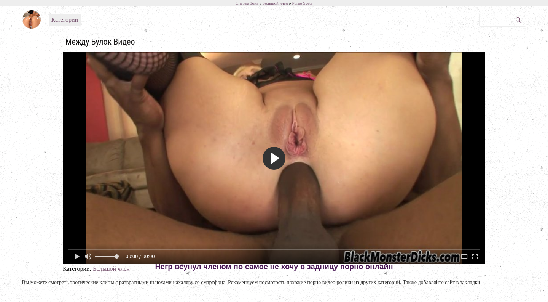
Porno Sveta (302, 3)
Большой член (111, 268)
